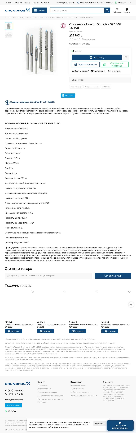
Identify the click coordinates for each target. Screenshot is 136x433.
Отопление (42, 385)
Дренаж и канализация (47, 392)
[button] (131, 304)
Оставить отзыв (112, 275)
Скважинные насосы (42, 18)
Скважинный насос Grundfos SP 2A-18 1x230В (115, 326)
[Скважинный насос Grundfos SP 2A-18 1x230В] (116, 305)
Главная (8, 18)
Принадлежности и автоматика (50, 399)
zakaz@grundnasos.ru (66, 2)
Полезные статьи (77, 385)
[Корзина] (127, 10)
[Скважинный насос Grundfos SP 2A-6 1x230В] (20, 305)
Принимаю (100, 423)
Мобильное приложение (80, 392)
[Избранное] (117, 10)
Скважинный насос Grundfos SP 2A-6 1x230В (19, 326)
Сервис (36, 2)
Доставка (18, 2)
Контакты (45, 2)
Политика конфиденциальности (83, 395)
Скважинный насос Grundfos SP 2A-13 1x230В (83, 326)
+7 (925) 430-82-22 (86, 2)
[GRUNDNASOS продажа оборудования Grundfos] (17, 10)
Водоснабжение (27, 18)
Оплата (27, 2)
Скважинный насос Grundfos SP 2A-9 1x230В (51, 326)
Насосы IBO (42, 402)
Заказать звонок (13, 405)
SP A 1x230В (56, 18)
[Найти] (107, 10)
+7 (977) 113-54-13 (104, 2)
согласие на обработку (38, 424)
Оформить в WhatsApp (113, 64)
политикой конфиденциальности (55, 427)
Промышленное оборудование (50, 395)
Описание (68, 95)
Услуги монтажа (77, 389)
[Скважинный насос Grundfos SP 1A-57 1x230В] (40, 49)
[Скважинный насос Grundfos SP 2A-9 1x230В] (52, 305)
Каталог (8, 2)
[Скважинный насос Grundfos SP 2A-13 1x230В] (84, 305)
